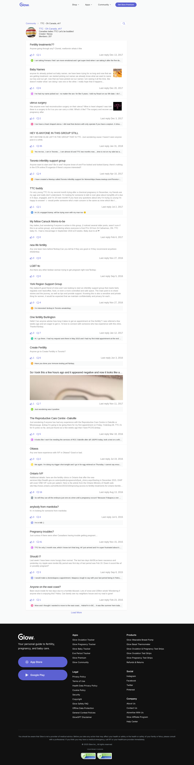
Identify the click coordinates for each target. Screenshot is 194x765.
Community (31, 23)
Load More (76, 612)
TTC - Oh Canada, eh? (50, 23)
